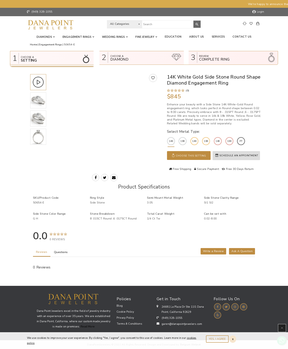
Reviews (41, 252)
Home (33, 44)
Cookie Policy (125, 312)
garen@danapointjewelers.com (182, 324)
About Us (196, 37)
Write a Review (213, 251)
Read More (88, 326)
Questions (61, 252)
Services (218, 37)
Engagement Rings (77, 37)
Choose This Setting (189, 155)
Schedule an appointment (236, 155)
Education (173, 37)
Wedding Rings (113, 37)
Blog (120, 306)
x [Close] (233, 339)
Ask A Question (242, 251)
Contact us (242, 37)
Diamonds (44, 37)
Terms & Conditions (129, 324)
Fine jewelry (144, 37)
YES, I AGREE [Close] (217, 339)
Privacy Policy (125, 318)
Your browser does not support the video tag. (105, 106)
